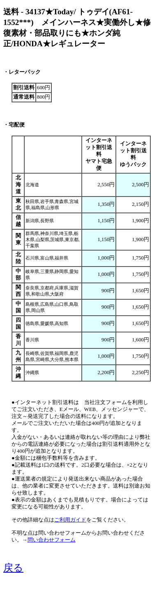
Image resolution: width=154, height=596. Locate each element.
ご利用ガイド (70, 520)
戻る (13, 567)
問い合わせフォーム (52, 540)
